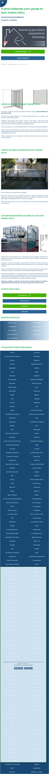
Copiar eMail (24, 311)
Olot (36, 426)
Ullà (37, 406)
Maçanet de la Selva (12, 464)
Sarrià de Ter (37, 483)
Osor (36, 418)
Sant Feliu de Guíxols (12, 433)
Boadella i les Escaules (12, 764)
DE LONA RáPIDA (12, 338)
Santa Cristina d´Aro (36, 479)
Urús (36, 387)
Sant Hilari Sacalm (12, 472)
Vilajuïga (36, 399)
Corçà (37, 564)
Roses (37, 433)
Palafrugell (36, 429)
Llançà (12, 479)
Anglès (37, 472)
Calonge (12, 449)
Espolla (36, 368)
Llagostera (12, 460)
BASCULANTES (12, 323)
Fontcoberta (37, 560)
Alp (12, 549)
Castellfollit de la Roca (12, 414)
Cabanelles (36, 768)
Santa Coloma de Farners (12, 441)
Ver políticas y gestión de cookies (23, 665)
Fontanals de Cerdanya (36, 414)
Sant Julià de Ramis (12, 503)
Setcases (12, 383)
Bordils (37, 549)
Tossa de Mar (36, 468)
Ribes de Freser (37, 537)
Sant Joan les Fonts (36, 514)
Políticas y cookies (37, 772)
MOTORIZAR (12, 330)
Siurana (12, 360)
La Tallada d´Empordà (37, 422)
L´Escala (36, 449)
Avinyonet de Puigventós (37, 556)
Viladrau (12, 406)
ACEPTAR (28, 668)
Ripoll (36, 445)
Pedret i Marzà (36, 383)
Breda (37, 495)
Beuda (37, 395)
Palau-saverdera (12, 560)
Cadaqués (36, 510)
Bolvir (36, 372)
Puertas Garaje (4, 64)
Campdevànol (36, 499)
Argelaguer (12, 368)
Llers (12, 399)
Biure (12, 768)
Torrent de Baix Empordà (12, 356)
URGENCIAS (36, 334)
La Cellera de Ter (36, 533)
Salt (12, 429)
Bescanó (12, 487)
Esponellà (12, 422)
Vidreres (36, 460)
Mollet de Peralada (37, 379)
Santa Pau (12, 556)
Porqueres (36, 487)
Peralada (12, 541)
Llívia (36, 553)
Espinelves (12, 391)
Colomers (36, 391)
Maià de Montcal (36, 364)
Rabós (12, 395)
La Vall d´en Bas (12, 514)
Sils (12, 476)
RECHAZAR (18, 668)
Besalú (12, 526)
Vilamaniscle (12, 387)
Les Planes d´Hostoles (12, 553)
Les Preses (36, 545)
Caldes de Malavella (36, 464)
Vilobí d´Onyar (12, 510)
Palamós (37, 437)
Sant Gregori (37, 503)
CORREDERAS (37, 323)
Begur (12, 491)
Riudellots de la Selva (12, 537)
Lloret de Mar (12, 379)
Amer (36, 526)
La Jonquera (37, 506)
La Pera (12, 364)
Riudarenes (36, 530)
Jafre (12, 372)
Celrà (12, 483)
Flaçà (12, 410)
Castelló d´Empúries (36, 441)
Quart (12, 506)
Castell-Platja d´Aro (36, 453)
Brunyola (12, 376)
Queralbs (37, 356)
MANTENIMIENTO (12, 334)
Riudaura (37, 360)
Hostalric (37, 491)
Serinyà (12, 403)
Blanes (12, 426)
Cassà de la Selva (12, 456)
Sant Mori (37, 353)
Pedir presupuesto (23, 58)
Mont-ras (37, 541)
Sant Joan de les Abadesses (12, 499)
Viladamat (12, 418)
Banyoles (12, 437)
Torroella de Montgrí (12, 445)
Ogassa (36, 764)
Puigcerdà (36, 456)
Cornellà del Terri (12, 530)
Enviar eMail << (24, 306)
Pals (12, 518)
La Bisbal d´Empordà (12, 453)
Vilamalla (37, 403)
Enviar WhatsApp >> (22, 52)
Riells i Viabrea (12, 495)
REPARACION (37, 330)
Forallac (12, 545)
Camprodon (37, 518)
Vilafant (36, 476)
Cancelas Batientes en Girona (13, 64)
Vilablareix (12, 522)
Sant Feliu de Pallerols (12, 564)
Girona (12, 353)
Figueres (36, 376)
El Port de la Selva (36, 410)
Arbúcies (12, 468)
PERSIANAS (12, 327)
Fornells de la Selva (36, 522)
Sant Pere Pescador (12, 533)
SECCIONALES (36, 327)
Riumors (12, 772)
